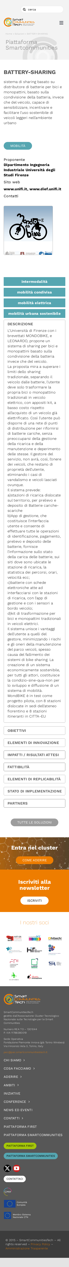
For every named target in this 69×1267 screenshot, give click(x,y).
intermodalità (35, 281)
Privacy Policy (40, 1244)
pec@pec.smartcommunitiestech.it (26, 1052)
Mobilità (17, 146)
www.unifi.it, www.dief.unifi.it (32, 189)
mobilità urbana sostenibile (34, 313)
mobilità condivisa (34, 292)
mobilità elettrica (34, 303)
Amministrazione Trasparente (27, 1248)
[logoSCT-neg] (22, 995)
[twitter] (7, 1168)
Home (9, 34)
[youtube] (16, 1168)
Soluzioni (19, 34)
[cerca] (42, 9)
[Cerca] (24, 9)
